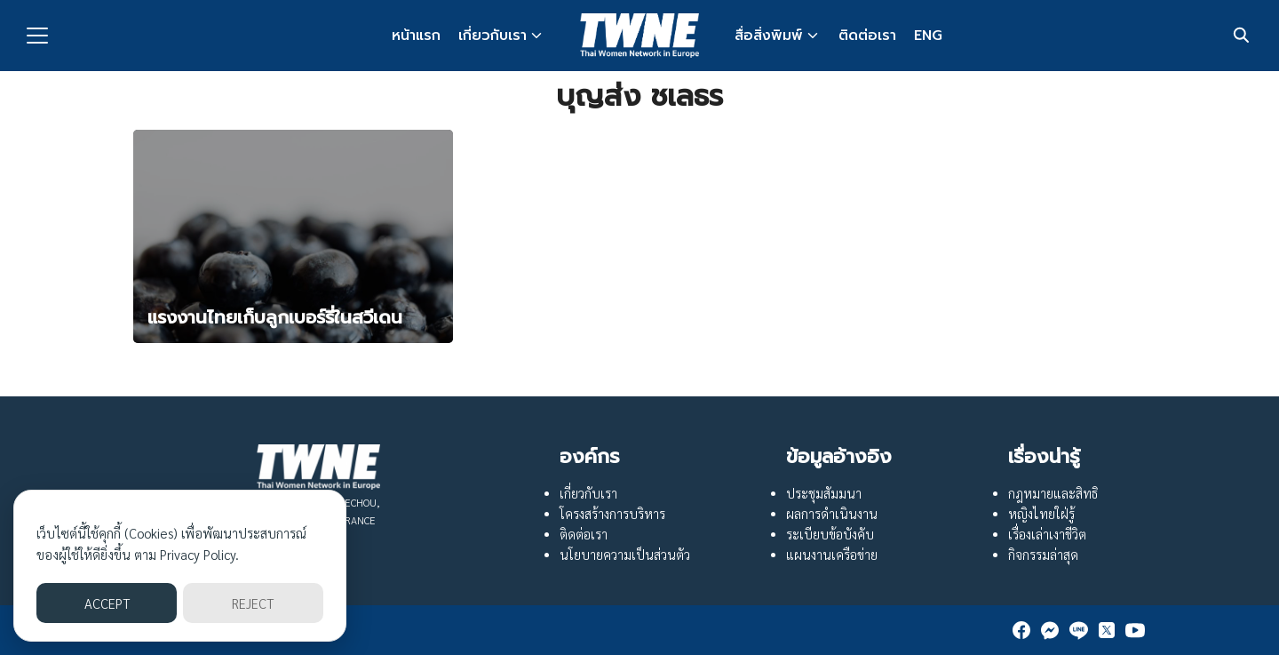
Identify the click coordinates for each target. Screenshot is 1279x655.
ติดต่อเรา (867, 35)
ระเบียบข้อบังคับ (830, 534)
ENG (928, 35)
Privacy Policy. (199, 554)
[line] (1078, 630)
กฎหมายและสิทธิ (1053, 493)
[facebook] (1021, 630)
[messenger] (1050, 630)
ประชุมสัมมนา (824, 493)
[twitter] (1106, 630)
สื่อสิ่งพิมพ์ (769, 35)
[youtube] (1135, 630)
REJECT (253, 603)
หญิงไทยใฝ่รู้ (1041, 514)
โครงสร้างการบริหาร (612, 514)
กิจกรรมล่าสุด (1043, 555)
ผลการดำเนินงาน (832, 514)
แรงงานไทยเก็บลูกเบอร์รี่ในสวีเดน (274, 317)
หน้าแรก (416, 35)
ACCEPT (107, 603)
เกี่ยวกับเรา (492, 35)
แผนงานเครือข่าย (832, 555)
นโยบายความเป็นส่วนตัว (625, 555)
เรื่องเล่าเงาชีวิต (1047, 534)
